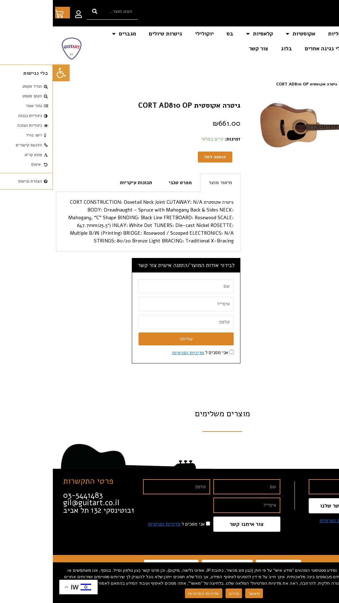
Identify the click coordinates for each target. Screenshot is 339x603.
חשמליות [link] (285, 33)
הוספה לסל (161, 157)
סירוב (181, 593)
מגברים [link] (71, 34)
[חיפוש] (42, 11)
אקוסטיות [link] (247, 34)
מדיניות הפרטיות (150, 593)
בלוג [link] (233, 48)
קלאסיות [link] (206, 34)
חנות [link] (313, 84)
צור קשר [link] (205, 48)
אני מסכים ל (147, 353)
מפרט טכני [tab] (127, 183)
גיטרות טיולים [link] (112, 33)
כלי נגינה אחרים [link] (271, 48)
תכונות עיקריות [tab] (83, 183)
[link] (8, 72)
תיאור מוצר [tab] (167, 183)
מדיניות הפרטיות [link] (135, 353)
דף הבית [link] (319, 33)
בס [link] (177, 33)
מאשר (201, 593)
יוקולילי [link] (151, 33)
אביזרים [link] (316, 48)
